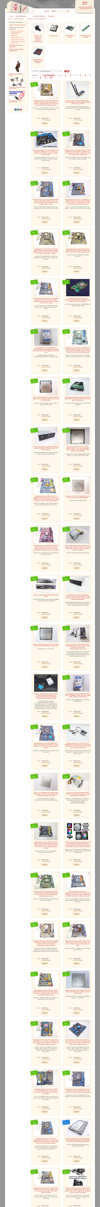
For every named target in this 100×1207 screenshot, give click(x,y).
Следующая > (49, 75)
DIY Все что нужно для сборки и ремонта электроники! (17, 34)
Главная (10, 18)
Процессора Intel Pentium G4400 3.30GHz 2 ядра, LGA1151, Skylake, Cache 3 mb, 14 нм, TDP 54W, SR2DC (46, 399)
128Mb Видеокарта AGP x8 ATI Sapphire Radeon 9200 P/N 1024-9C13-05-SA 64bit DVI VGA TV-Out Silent (78, 300)
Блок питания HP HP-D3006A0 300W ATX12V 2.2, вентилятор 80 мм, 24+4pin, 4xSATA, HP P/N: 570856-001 (78, 794)
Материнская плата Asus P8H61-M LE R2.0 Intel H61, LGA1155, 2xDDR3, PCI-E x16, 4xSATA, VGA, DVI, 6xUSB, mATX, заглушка (78, 1090)
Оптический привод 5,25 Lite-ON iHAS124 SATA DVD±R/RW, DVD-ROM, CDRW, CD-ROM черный (46, 448)
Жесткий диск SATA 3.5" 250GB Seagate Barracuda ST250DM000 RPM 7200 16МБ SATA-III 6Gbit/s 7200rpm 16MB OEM (78, 1140)
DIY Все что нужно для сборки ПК (16, 29)
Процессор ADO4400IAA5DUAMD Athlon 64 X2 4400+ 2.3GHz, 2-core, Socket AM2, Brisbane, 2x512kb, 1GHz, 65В (46, 794)
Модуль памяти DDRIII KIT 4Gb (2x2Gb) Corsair (46, 595)
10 (51, 77)
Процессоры (14, 37)
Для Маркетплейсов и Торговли (16, 47)
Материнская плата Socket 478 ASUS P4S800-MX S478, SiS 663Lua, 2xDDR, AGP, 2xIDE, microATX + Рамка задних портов (77, 250)
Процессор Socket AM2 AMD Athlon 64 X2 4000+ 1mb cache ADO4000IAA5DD (77, 496)
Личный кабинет (21, 16)
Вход (11, 16)
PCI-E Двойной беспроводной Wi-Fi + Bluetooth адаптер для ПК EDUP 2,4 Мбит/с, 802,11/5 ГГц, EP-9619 (78, 102)
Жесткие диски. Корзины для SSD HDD (18, 44)
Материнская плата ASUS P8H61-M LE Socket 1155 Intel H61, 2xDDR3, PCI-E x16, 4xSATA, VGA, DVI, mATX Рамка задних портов (46, 745)
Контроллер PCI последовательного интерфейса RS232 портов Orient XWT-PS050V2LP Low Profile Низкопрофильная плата (78, 647)
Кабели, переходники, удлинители (16, 51)
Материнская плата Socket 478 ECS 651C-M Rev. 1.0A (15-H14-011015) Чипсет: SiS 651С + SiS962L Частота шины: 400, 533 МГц (77, 943)
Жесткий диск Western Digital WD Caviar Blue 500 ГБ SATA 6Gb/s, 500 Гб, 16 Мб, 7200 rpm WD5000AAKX (78, 399)
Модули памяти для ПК (17, 41)
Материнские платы (16, 39)
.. (35, 77)
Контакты (51, 16)
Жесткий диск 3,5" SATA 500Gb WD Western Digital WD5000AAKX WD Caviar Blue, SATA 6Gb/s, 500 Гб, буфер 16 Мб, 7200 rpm (46, 350)
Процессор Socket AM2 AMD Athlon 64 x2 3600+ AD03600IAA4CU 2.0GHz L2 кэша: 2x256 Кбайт (77, 992)
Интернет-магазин (39, 16)
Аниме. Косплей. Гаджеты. (17, 26)
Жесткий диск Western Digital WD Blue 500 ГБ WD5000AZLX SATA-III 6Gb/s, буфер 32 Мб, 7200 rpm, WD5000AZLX (78, 695)
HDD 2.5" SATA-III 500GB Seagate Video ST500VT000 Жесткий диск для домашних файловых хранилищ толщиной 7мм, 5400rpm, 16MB (46, 696)
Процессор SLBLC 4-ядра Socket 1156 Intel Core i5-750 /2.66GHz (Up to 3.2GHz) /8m (46, 645)
